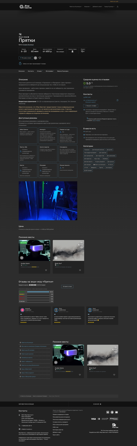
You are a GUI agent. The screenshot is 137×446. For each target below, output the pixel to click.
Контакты (31, 71)
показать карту (90, 102)
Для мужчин (111, 161)
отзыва (85, 86)
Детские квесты (88, 161)
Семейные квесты (26, 357)
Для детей (109, 149)
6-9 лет (86, 167)
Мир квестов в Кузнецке (26, 404)
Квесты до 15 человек (27, 350)
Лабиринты (94, 167)
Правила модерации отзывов (61, 414)
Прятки (101, 167)
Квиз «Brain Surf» (26, 369)
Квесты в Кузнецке (26, 342)
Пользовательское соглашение (61, 417)
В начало (97, 404)
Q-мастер (22, 301)
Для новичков (102, 152)
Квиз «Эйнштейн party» (28, 376)
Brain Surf (58, 263)
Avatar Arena (25, 263)
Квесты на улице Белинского (29, 365)
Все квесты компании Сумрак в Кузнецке (33, 346)
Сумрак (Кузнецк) (28, 44)
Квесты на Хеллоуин (99, 164)
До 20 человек (88, 170)
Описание (22, 71)
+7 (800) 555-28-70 (26, 425)
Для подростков (100, 155)
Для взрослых (87, 158)
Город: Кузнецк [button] (109, 7)
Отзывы (39, 71)
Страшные (87, 149)
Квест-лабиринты (26, 361)
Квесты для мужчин (26, 354)
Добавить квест (97, 7)
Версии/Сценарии (62, 71)
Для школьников (111, 155)
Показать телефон (90, 105)
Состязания (109, 167)
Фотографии (50, 71)
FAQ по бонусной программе (60, 424)
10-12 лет (110, 164)
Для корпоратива (88, 155)
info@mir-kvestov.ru (26, 429)
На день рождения (100, 161)
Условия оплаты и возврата (60, 422)
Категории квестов (58, 429)
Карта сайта (56, 434)
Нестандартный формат (90, 152)
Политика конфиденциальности (61, 419)
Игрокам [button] (87, 7)
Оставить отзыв (67, 286)
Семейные (105, 158)
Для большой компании (98, 149)
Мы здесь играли (25, 58)
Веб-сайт (88, 97)
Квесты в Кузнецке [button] (76, 7)
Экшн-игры (97, 158)
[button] (75, 182)
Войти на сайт (114, 1)
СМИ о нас (55, 427)
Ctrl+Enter (62, 411)
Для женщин (87, 164)
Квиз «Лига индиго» (27, 373)
